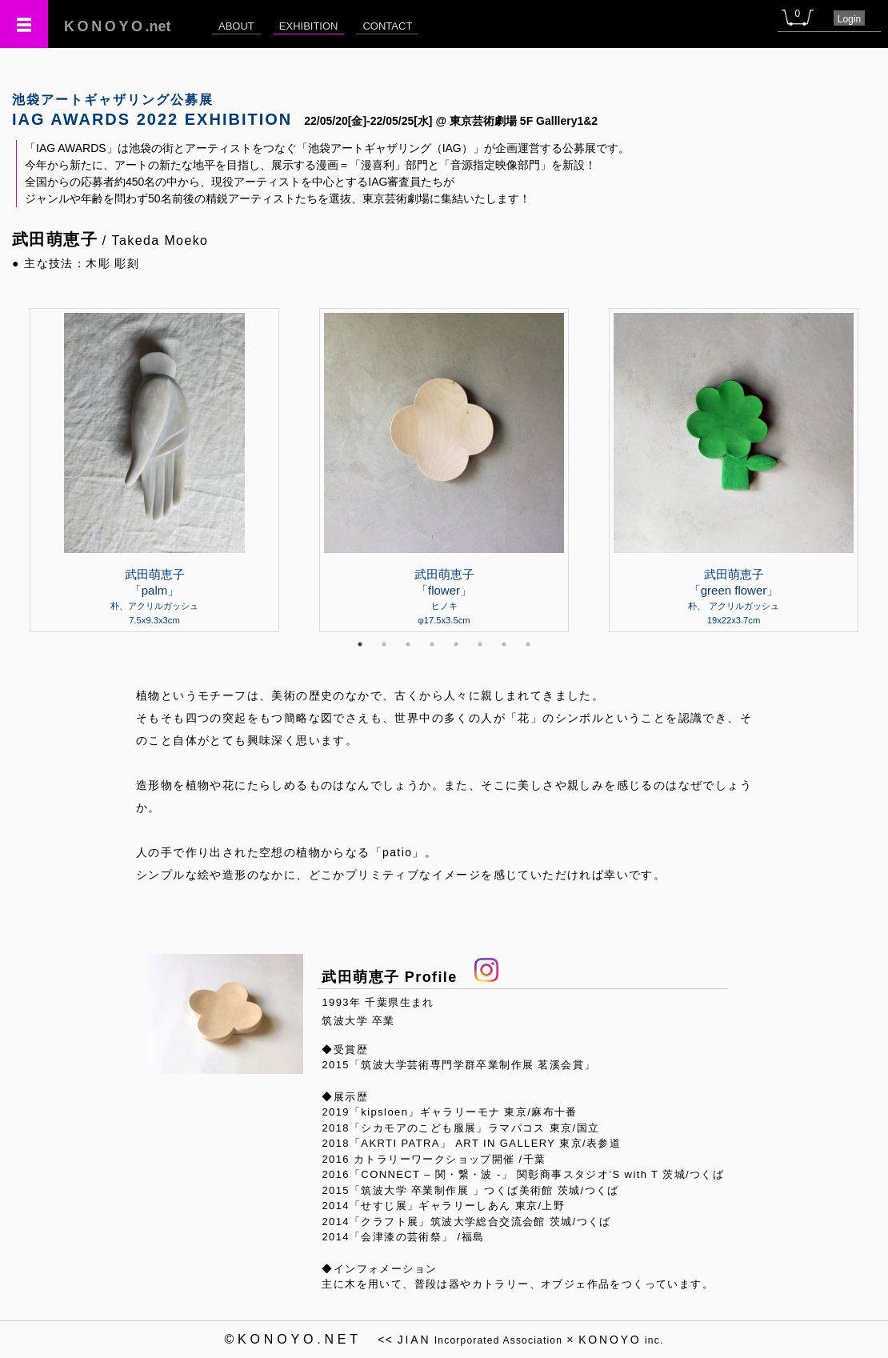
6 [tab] (480, 644)
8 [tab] (528, 644)
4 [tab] (432, 644)
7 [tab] (504, 644)
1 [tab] (360, 644)
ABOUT (236, 26)
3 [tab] (408, 644)
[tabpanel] (444, 469)
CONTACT (387, 26)
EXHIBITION (308, 26)
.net (117, 26)
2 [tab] (384, 644)
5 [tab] (456, 644)
